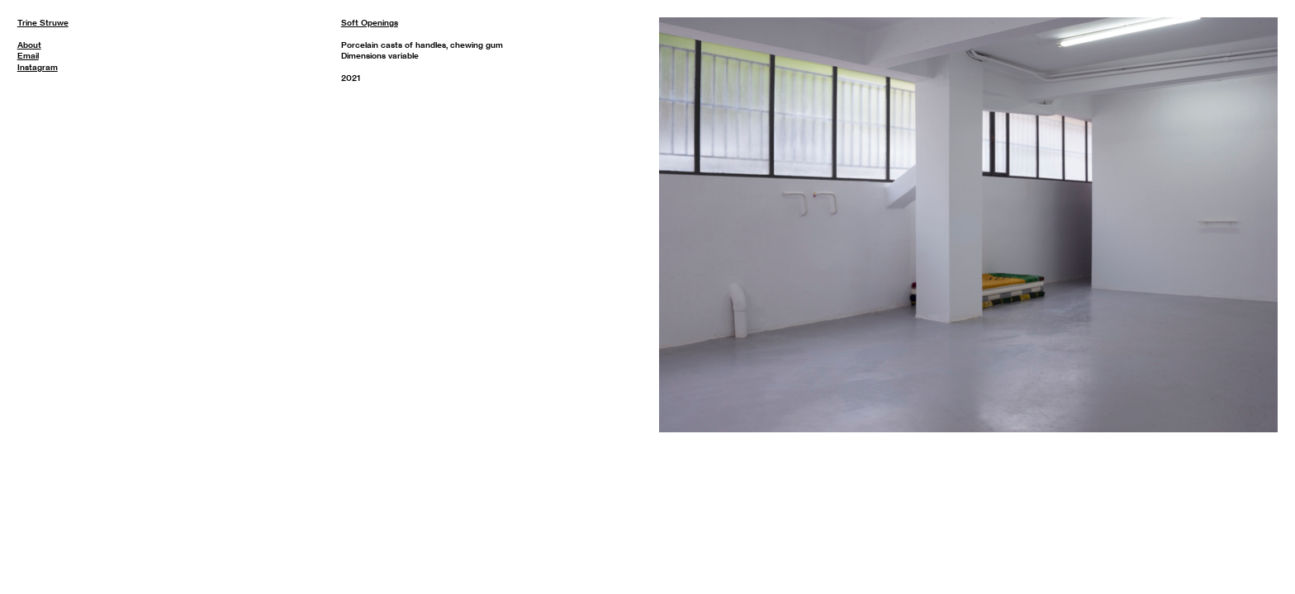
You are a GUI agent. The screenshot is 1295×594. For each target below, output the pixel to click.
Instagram (37, 67)
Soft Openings (369, 22)
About (29, 45)
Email (28, 55)
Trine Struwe (43, 22)
